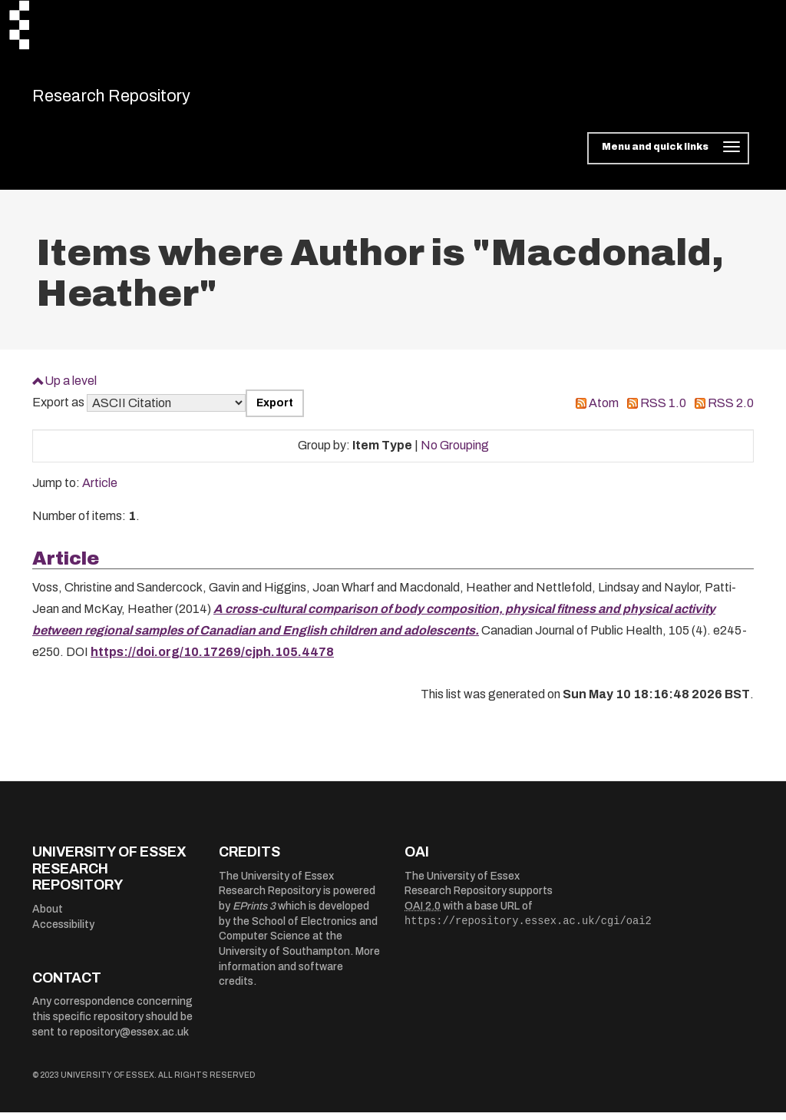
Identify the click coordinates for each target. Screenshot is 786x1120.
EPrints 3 (254, 914)
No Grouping (455, 453)
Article (99, 491)
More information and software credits (299, 975)
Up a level (71, 388)
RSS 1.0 (663, 411)
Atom (604, 411)
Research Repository (140, 100)
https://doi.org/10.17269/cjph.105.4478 (212, 660)
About (47, 917)
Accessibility (63, 932)
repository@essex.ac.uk (129, 1039)
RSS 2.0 (731, 411)
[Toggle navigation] (668, 157)
